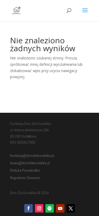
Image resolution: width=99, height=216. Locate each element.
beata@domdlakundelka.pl (30, 163)
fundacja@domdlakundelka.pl (32, 155)
